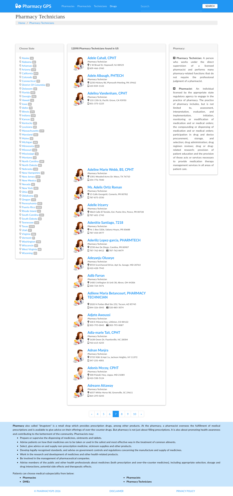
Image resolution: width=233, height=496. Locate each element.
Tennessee (28, 222)
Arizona (26, 69)
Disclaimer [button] (116, 491)
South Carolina (30, 214)
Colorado (27, 77)
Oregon (26, 199)
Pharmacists (84, 6)
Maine (25, 138)
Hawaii (26, 100)
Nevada (26, 184)
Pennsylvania (29, 203)
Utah (24, 230)
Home (21, 22)
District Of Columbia (33, 84)
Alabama (27, 61)
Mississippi (28, 153)
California (27, 73)
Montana (27, 157)
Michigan (27, 142)
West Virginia (29, 249)
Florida (26, 92)
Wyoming (27, 253)
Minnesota (28, 145)
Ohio (24, 191)
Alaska (25, 58)
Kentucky (27, 123)
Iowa (24, 103)
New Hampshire (31, 172)
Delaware (27, 88)
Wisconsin (27, 245)
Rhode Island (29, 210)
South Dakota (29, 218)
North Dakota (29, 165)
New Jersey (28, 176)
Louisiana (27, 126)
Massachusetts (30, 130)
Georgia (26, 96)
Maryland (27, 134)
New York (27, 188)
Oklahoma (27, 195)
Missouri (26, 149)
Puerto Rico (28, 207)
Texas (25, 226)
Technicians (100, 6)
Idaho (25, 107)
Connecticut (29, 80)
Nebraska (27, 168)
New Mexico (29, 180)
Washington (28, 241)
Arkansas (27, 65)
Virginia (26, 233)
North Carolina (30, 161)
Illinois (25, 111)
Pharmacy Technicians (41, 22)
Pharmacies (68, 6)
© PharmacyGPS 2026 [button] (47, 491)
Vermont (27, 237)
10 (134, 414)
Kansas (26, 119)
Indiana (26, 115)
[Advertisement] (116, 34)
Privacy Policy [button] (185, 491)
